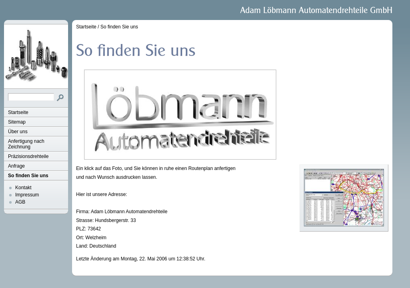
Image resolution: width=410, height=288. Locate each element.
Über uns (18, 131)
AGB (20, 202)
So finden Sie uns (28, 175)
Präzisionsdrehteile (28, 156)
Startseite (18, 112)
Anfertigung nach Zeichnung (26, 144)
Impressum (27, 195)
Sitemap (17, 122)
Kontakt (23, 187)
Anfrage (16, 166)
